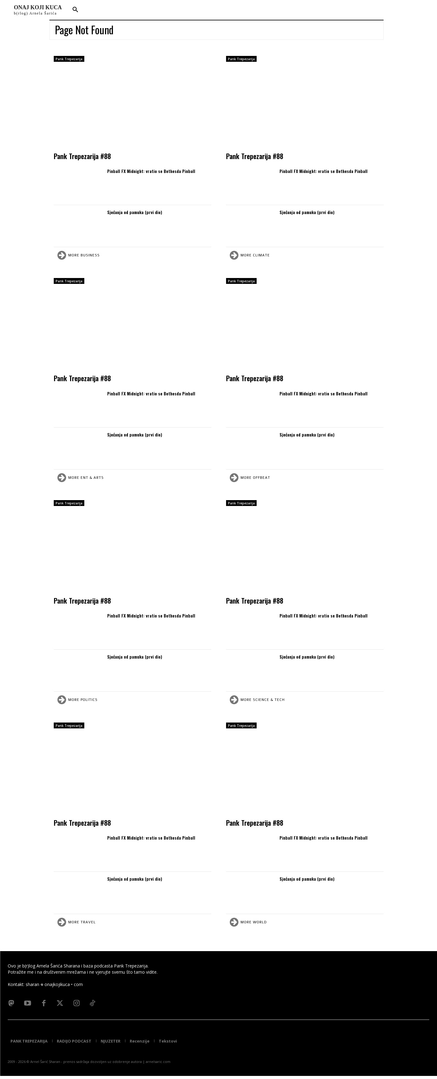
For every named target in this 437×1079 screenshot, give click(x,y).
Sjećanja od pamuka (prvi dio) (134, 212)
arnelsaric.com (158, 1064)
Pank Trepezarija (69, 59)
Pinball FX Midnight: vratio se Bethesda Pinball (151, 171)
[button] (75, 9)
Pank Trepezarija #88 (82, 156)
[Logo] (38, 10)
